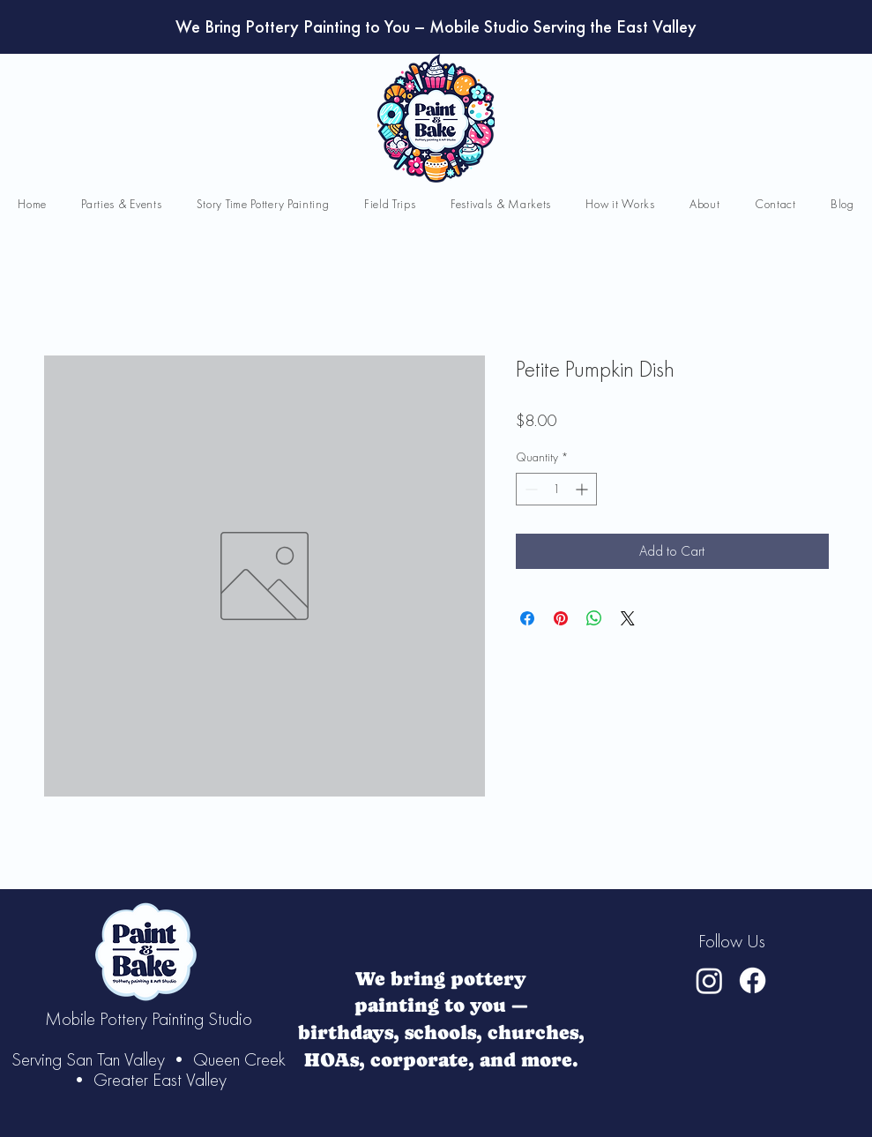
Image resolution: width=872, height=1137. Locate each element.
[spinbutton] (556, 489)
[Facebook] (752, 980)
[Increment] (583, 489)
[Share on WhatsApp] (594, 618)
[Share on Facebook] (527, 618)
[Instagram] (709, 980)
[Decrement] (529, 489)
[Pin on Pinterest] (560, 618)
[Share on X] (627, 618)
